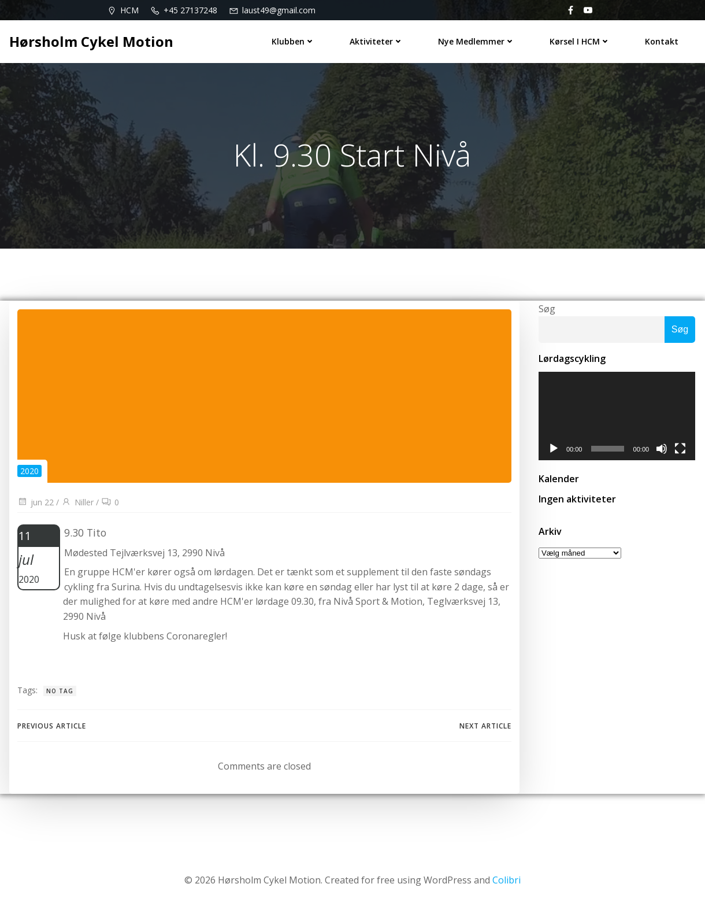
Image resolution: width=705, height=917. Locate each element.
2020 (29, 473)
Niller (77, 504)
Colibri (506, 883)
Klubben (294, 40)
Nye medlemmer (477, 40)
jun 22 (35, 504)
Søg (545, 310)
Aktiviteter (377, 40)
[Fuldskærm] (681, 451)
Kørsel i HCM (580, 40)
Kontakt (662, 40)
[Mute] (663, 451)
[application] (616, 418)
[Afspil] (552, 451)
